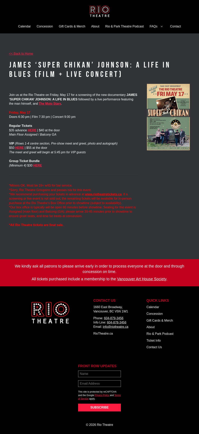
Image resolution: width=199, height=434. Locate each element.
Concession (45, 26)
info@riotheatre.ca (115, 326)
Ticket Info (154, 340)
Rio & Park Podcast (160, 333)
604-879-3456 (113, 318)
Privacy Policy (102, 395)
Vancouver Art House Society (141, 279)
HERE (19, 147)
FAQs (157, 26)
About (95, 26)
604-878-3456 (116, 322)
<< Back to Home (21, 53)
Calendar (24, 26)
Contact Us (154, 347)
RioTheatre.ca (103, 333)
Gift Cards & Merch (72, 26)
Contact (175, 26)
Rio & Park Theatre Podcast (124, 26)
